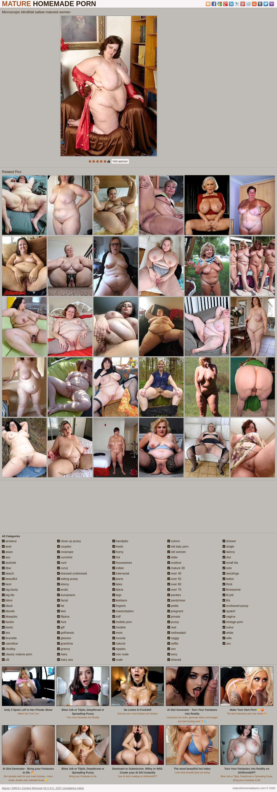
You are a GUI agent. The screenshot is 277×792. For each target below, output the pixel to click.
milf (116, 616)
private (173, 616)
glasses (64, 638)
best (6, 584)
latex (117, 584)
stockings (231, 573)
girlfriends (65, 632)
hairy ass (65, 659)
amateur (9, 541)
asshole (9, 562)
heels (117, 546)
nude (117, 659)
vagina (229, 616)
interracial (120, 573)
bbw (6, 568)
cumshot (64, 557)
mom (117, 632)
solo (227, 568)
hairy (62, 654)
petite (173, 605)
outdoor (174, 562)
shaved (174, 659)
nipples (119, 649)
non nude (120, 654)
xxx (227, 643)
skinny (229, 552)
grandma (65, 643)
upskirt (229, 611)
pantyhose (176, 600)
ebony (63, 584)
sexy (172, 654)
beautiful (9, 578)
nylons (173, 541)
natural (118, 643)
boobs (8, 622)
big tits (8, 595)
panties (174, 595)
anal (6, 546)
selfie (172, 643)
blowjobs (10, 616)
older (172, 557)
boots (7, 627)
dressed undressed (72, 573)
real (171, 627)
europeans (66, 595)
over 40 (174, 573)
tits (226, 600)
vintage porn (233, 622)
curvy (62, 568)
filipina (63, 616)
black (7, 605)
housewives (122, 562)
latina (117, 589)
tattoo (228, 578)
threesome (232, 589)
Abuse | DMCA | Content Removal (22, 788)
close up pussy (69, 541)
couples (64, 546)
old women (176, 552)
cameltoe (10, 643)
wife (227, 638)
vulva (228, 627)
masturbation (123, 611)
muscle (119, 638)
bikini (7, 600)
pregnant (175, 611)
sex (171, 649)
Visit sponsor (120, 161)
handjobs (120, 541)
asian (7, 552)
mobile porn (122, 622)
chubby (8, 649)
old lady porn (178, 546)
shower (229, 541)
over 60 (174, 584)
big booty (10, 589)
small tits (230, 562)
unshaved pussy (235, 605)
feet (61, 611)
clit (5, 659)
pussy (173, 622)
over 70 (174, 589)
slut (227, 557)
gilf (61, 627)
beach (8, 573)
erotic (62, 589)
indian (118, 568)
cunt (62, 562)
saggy (173, 638)
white (228, 632)
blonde (8, 611)
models (119, 627)
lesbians (119, 600)
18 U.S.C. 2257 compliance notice (63, 788)
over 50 (174, 578)
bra (6, 632)
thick (227, 584)
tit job (228, 595)
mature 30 (176, 568)
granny (63, 649)
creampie (65, 552)
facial (62, 600)
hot (116, 557)
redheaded (176, 632)
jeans (117, 578)
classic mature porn (17, 654)
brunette (9, 638)
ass (6, 557)
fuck (61, 622)
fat (60, 605)
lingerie (119, 605)
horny (117, 552)
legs (117, 595)
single (228, 546)
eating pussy (67, 578)
